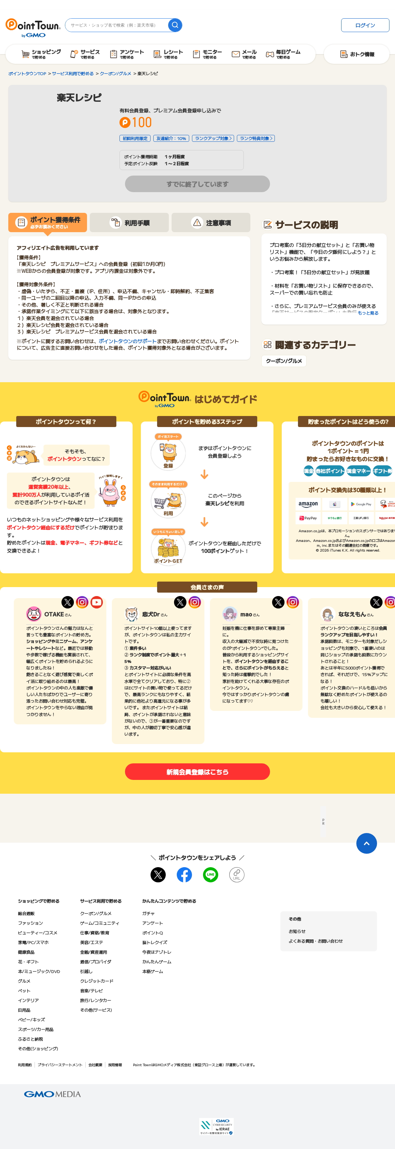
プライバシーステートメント (60, 1064)
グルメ (24, 981)
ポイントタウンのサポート (128, 341)
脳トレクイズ (154, 942)
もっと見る (368, 313)
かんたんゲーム (156, 961)
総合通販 (26, 913)
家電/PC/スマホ (33, 942)
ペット (24, 990)
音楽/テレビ (91, 990)
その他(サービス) (96, 1010)
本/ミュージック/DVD (39, 971)
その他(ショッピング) (38, 1048)
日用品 (24, 1010)
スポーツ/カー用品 (36, 1029)
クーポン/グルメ (284, 361)
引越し (86, 971)
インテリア (28, 1000)
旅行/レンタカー (95, 1000)
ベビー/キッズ (31, 1019)
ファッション (30, 923)
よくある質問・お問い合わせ (316, 941)
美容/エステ (91, 942)
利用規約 (25, 1064)
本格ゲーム (152, 971)
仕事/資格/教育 (94, 932)
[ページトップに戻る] (366, 843)
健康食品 (26, 952)
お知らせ (297, 931)
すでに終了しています (197, 183)
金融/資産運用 (93, 952)
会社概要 (95, 1064)
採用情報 (115, 1064)
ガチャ (148, 913)
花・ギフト (28, 961)
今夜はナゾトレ (156, 952)
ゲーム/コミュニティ (99, 923)
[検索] (175, 25)
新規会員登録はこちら (197, 771)
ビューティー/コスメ (37, 932)
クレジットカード (96, 981)
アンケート (152, 923)
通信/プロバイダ (95, 961)
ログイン (365, 25)
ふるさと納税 (30, 1039)
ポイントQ (152, 932)
